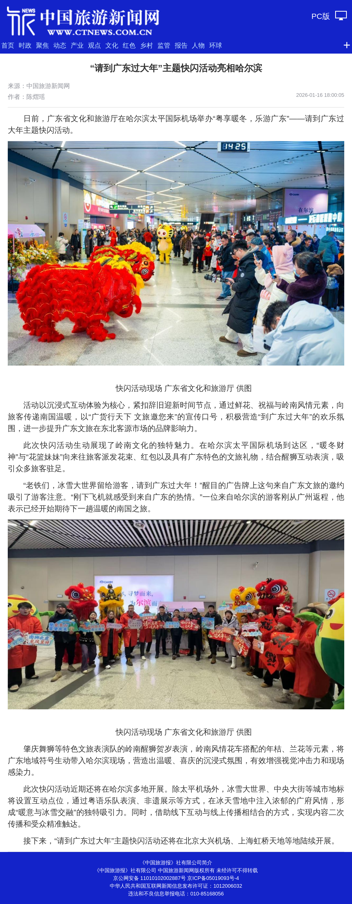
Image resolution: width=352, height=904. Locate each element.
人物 (198, 45)
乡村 (146, 45)
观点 (94, 45)
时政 (25, 45)
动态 (59, 45)
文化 (111, 45)
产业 (77, 45)
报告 (181, 45)
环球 (215, 45)
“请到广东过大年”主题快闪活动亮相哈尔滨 (176, 68)
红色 (129, 45)
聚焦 (42, 45)
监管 (163, 45)
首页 (7, 45)
